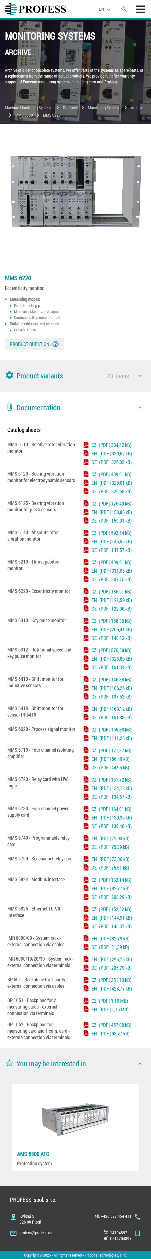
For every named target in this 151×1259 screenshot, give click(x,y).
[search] (124, 9)
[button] (75, 376)
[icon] (140, 376)
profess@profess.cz (36, 1232)
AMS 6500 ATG (33, 1154)
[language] (105, 9)
